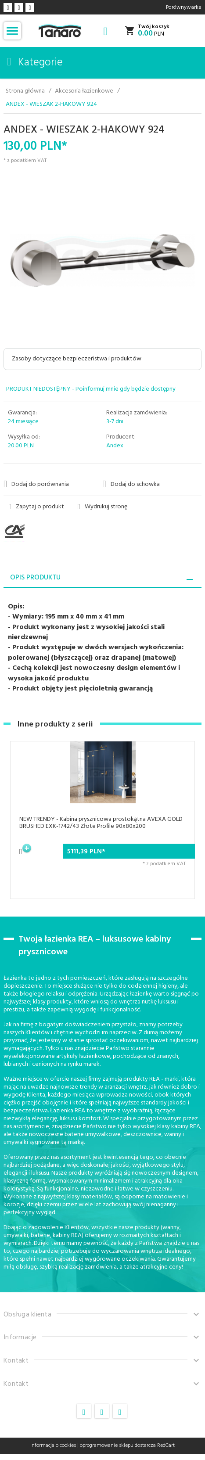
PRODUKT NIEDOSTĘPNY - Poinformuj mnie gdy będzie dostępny (91, 389)
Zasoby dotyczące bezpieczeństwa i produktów (76, 359)
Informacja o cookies (53, 1445)
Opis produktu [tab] (35, 577)
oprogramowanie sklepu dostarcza (118, 1445)
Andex (114, 446)
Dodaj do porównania (36, 484)
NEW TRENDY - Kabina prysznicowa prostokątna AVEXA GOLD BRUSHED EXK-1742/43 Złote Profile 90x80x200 (101, 822)
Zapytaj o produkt (37, 507)
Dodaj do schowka (131, 484)
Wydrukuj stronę (103, 507)
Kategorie (35, 63)
